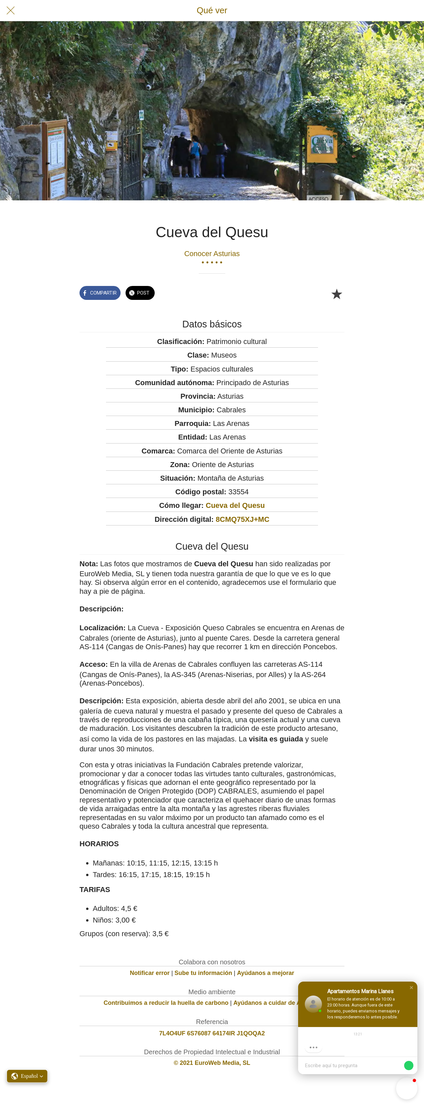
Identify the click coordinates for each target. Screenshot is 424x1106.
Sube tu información (203, 973)
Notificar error (150, 973)
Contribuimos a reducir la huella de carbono (166, 1003)
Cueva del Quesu (235, 505)
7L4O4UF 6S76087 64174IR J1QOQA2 (212, 1033)
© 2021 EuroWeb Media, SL (212, 1063)
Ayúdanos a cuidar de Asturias (277, 1003)
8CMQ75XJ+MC (242, 519)
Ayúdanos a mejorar (265, 973)
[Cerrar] (11, 11)
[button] (411, 987)
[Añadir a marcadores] (336, 294)
